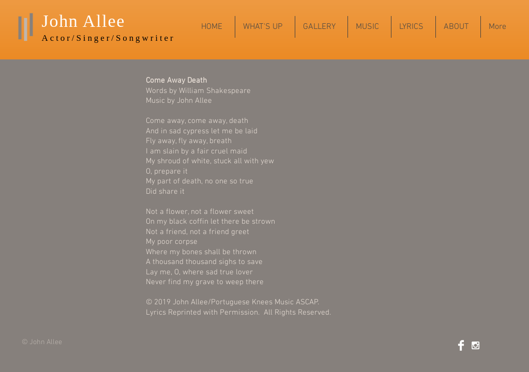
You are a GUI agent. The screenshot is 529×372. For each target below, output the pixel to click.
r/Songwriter (141, 38)
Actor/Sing (71, 38)
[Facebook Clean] (461, 345)
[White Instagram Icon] (475, 345)
